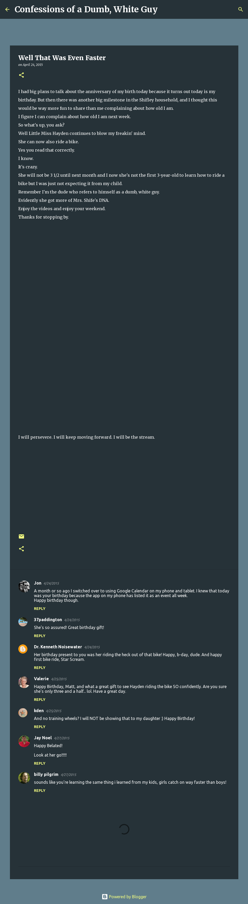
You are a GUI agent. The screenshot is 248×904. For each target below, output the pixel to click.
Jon (37, 583)
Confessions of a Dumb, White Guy (86, 9)
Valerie (41, 678)
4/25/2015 (58, 679)
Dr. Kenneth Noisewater (58, 646)
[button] (21, 75)
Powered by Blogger (124, 896)
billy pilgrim (46, 774)
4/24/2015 (51, 583)
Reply (39, 609)
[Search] (165, 9)
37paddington (48, 619)
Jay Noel (43, 737)
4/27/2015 (61, 738)
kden (39, 710)
